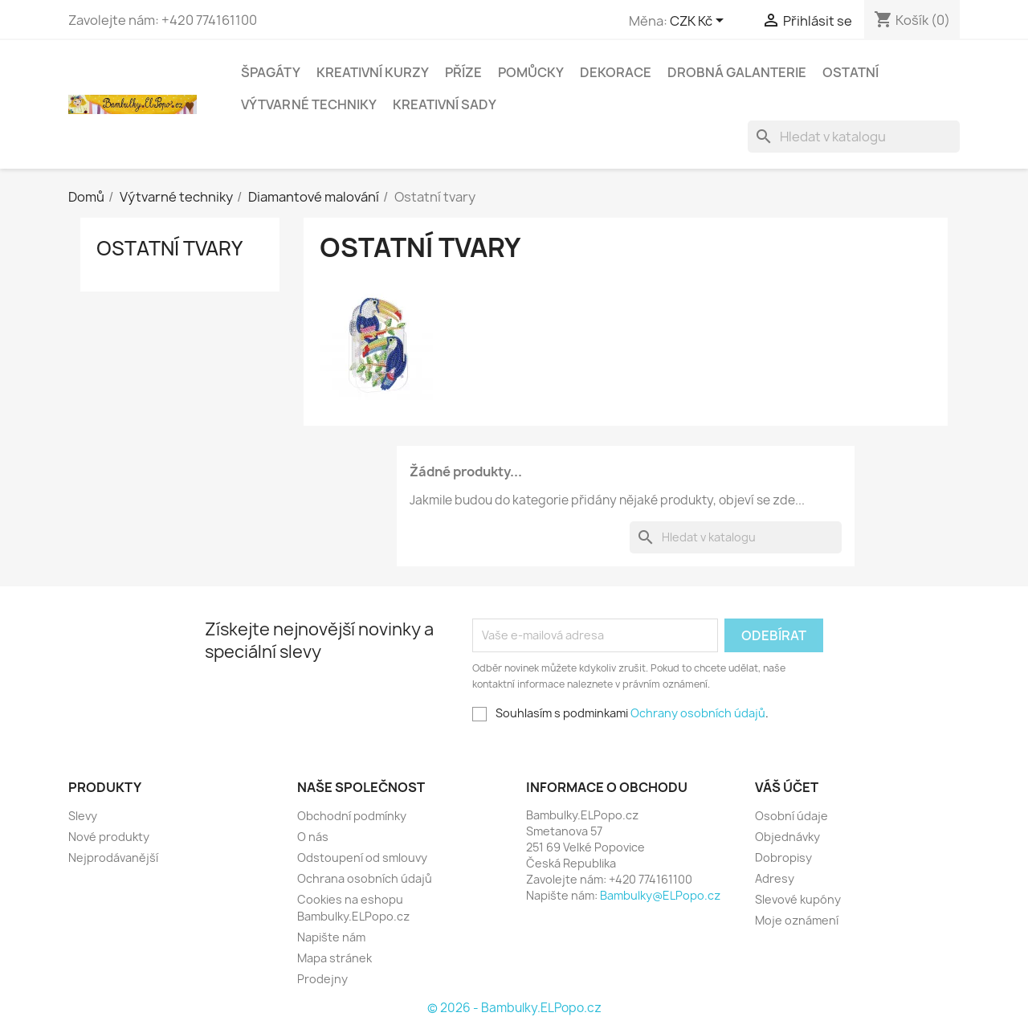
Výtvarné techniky (309, 104)
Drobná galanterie (736, 72)
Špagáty (270, 72)
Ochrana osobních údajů (364, 878)
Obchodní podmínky (351, 815)
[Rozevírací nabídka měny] (699, 21)
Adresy (774, 878)
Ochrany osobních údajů (697, 713)
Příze (463, 72)
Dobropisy (783, 857)
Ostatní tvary (169, 248)
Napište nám (331, 937)
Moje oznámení (796, 920)
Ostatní (850, 72)
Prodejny (322, 978)
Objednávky (787, 836)
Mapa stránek (334, 958)
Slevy (82, 815)
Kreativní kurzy (372, 72)
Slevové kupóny (798, 899)
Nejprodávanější (113, 857)
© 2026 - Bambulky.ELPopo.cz (514, 1007)
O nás (312, 836)
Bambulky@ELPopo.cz (660, 895)
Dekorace (615, 72)
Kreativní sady (444, 104)
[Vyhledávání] (854, 136)
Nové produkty (108, 836)
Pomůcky (531, 72)
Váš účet (786, 787)
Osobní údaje (791, 815)
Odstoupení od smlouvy (362, 857)
